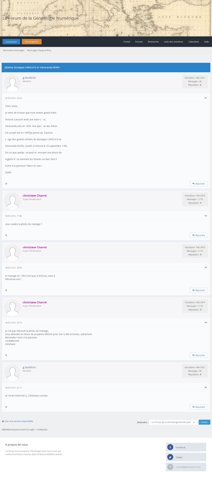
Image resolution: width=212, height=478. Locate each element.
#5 (206, 387)
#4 (206, 322)
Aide (206, 41)
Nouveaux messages (14, 50)
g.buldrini (29, 78)
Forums (139, 41)
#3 (206, 267)
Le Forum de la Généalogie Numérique (40, 18)
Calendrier (193, 41)
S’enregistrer (31, 41)
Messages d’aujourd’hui (39, 50)
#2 (206, 215)
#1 (206, 98)
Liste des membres (173, 41)
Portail (127, 41)
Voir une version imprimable (19, 421)
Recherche (153, 41)
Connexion (11, 41)
